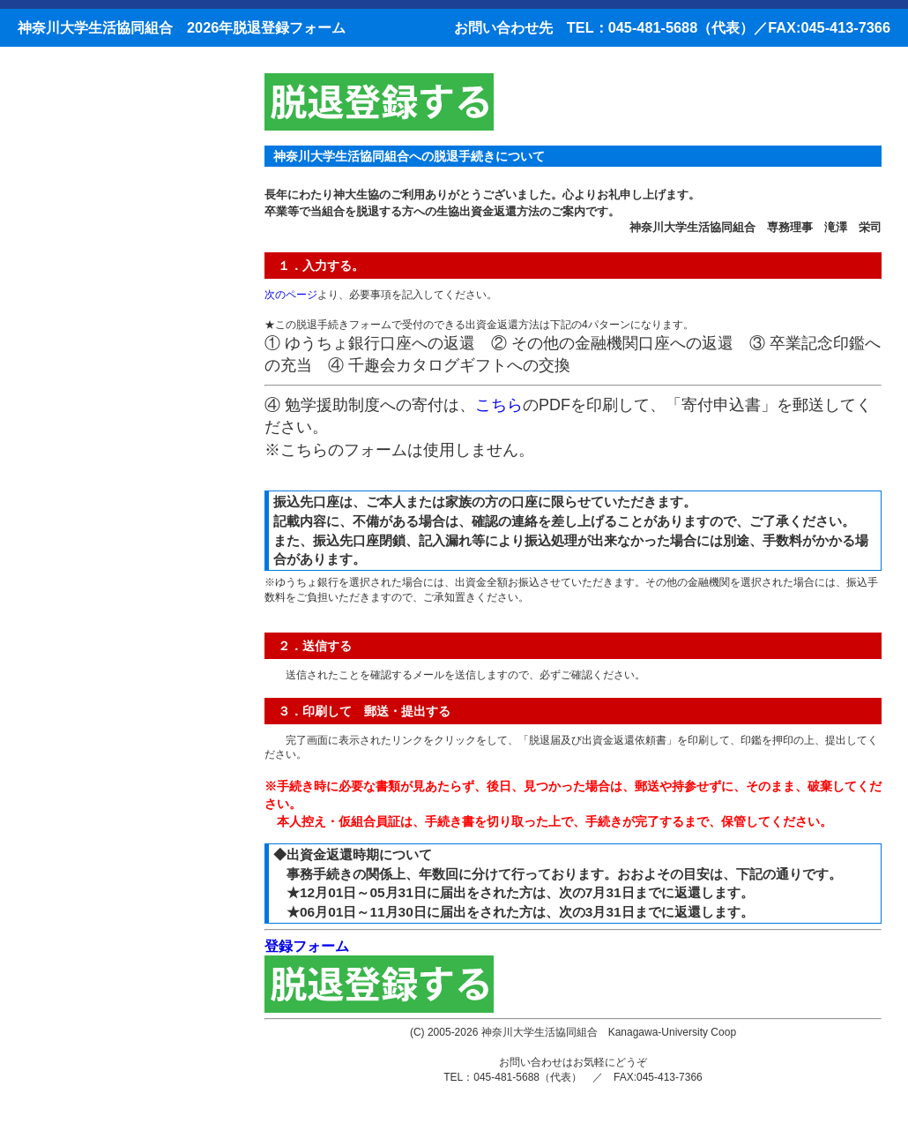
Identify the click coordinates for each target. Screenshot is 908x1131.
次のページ (290, 294)
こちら (499, 405)
